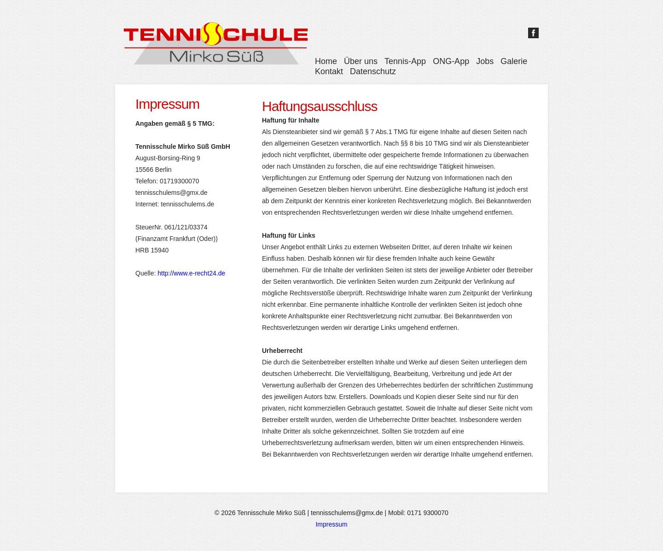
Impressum (331, 524)
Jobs (485, 61)
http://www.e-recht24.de (191, 273)
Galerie (513, 61)
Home (326, 61)
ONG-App (451, 61)
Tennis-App (405, 61)
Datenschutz (373, 71)
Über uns (361, 61)
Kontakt (329, 71)
